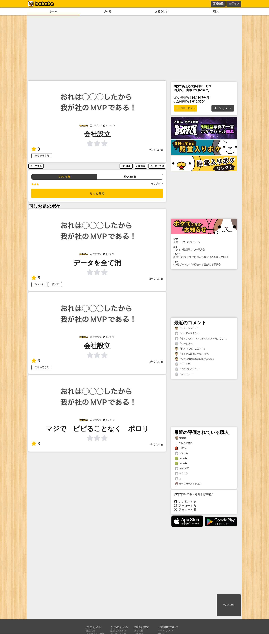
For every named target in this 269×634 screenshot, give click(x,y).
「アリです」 (183, 364)
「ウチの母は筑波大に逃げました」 (195, 359)
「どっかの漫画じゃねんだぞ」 (192, 354)
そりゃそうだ (42, 155)
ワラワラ (181, 473)
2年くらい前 (156, 150)
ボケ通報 (126, 166)
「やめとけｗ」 (185, 343)
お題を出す (161, 11)
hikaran (180, 438)
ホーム (53, 11)
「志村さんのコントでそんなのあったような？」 (201, 338)
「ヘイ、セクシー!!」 (187, 328)
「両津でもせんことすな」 (190, 348)
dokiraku (181, 458)
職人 (215, 11)
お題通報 (140, 166)
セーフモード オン (185, 108)
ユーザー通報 (157, 166)
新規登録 (218, 3)
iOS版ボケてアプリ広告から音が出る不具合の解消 (204, 255)
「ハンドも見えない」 (188, 333)
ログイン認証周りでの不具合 (204, 248)
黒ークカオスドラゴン (188, 484)
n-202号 (181, 448)
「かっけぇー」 (185, 374)
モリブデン (157, 183)
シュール (39, 284)
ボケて (55, 284)
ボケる (107, 11)
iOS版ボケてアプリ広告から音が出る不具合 (204, 263)
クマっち (181, 453)
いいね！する (185, 501)
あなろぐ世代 (183, 443)
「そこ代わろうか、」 (188, 369)
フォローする (185, 505)
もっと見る (97, 193)
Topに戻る (228, 605)
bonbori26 (182, 468)
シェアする (36, 166)
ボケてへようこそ (223, 108)
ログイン (234, 3)
